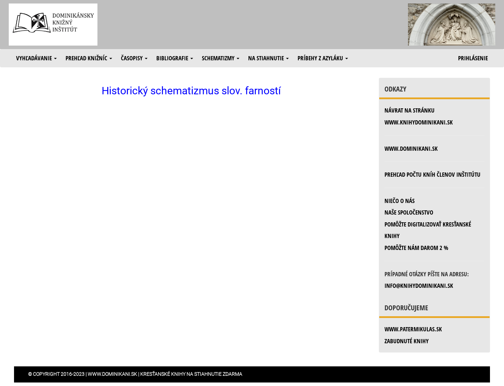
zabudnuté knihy (406, 341)
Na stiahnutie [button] (268, 58)
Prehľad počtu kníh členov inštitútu (432, 174)
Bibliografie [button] (174, 58)
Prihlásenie (473, 58)
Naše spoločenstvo (408, 212)
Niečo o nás (399, 201)
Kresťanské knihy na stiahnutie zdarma (191, 374)
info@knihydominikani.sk (418, 286)
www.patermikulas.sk (413, 329)
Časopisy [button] (134, 58)
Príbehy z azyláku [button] (323, 58)
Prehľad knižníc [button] (89, 58)
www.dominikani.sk (411, 148)
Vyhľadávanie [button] (36, 58)
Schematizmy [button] (220, 58)
